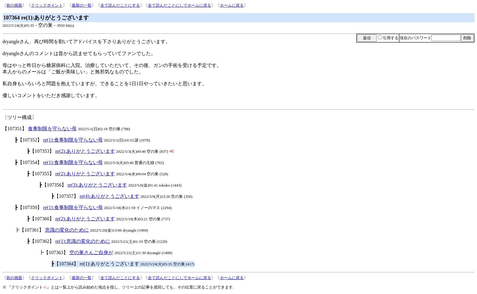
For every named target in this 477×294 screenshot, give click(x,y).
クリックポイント (47, 5)
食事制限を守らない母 (52, 128)
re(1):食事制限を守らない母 (73, 139)
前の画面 (14, 5)
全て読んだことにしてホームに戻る (179, 5)
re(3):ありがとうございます (97, 184)
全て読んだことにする (120, 5)
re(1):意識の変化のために (82, 241)
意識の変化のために (67, 230)
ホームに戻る (232, 5)
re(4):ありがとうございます (109, 196)
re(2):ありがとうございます (85, 151)
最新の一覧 (82, 5)
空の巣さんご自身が (91, 252)
